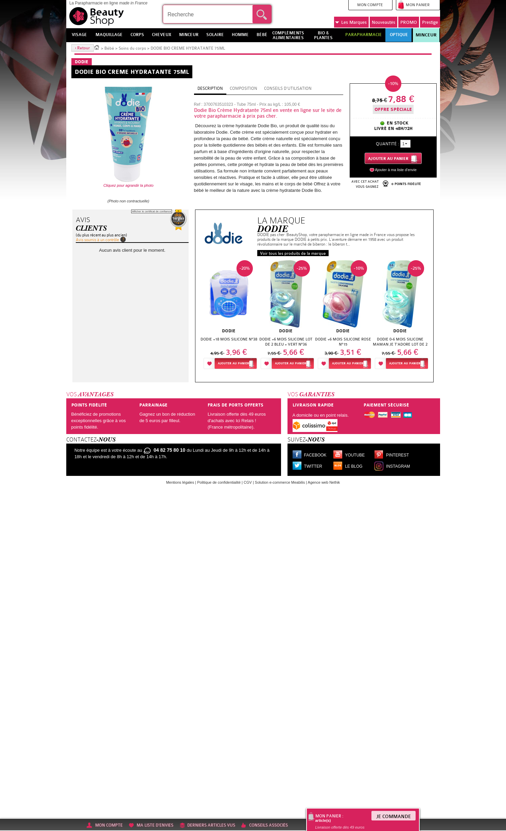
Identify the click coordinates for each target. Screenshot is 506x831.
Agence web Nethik (324, 482)
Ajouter (233, 363)
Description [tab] (210, 88)
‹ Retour (82, 48)
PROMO (408, 22)
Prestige (430, 22)
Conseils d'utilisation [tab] (288, 88)
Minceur (426, 35)
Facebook (315, 455)
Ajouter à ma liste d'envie (396, 170)
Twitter (313, 466)
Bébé (109, 48)
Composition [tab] (243, 88)
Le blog (353, 466)
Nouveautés (383, 22)
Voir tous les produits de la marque (293, 253)
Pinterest (397, 455)
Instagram (398, 466)
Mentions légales (180, 482)
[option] (228, 316)
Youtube (355, 455)
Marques (351, 22)
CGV (248, 482)
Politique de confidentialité (219, 482)
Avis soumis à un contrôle (97, 239)
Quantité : (387, 143)
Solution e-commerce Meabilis (280, 482)
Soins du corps (132, 48)
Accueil (97, 47)
